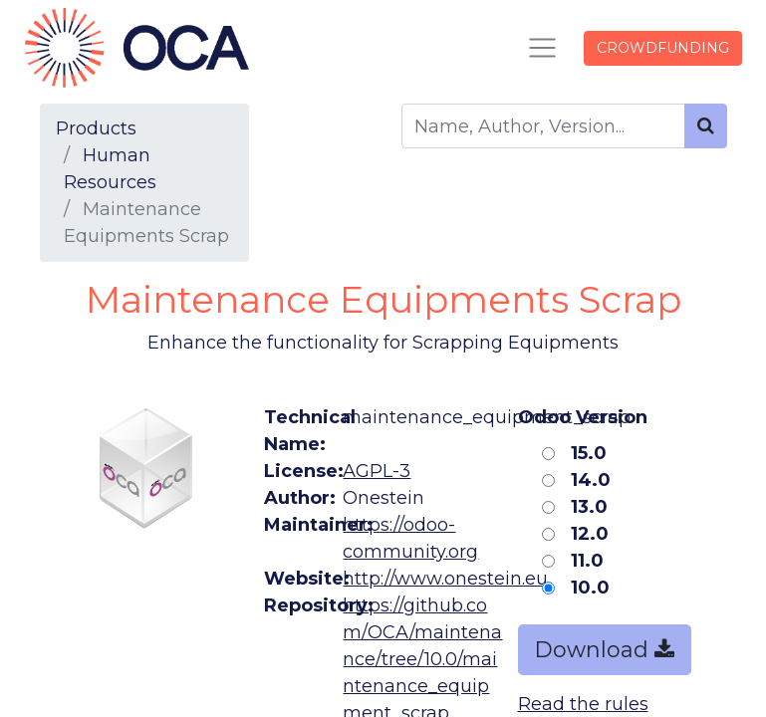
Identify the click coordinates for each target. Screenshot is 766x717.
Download (604, 649)
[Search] (705, 126)
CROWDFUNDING (663, 48)
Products (96, 128)
